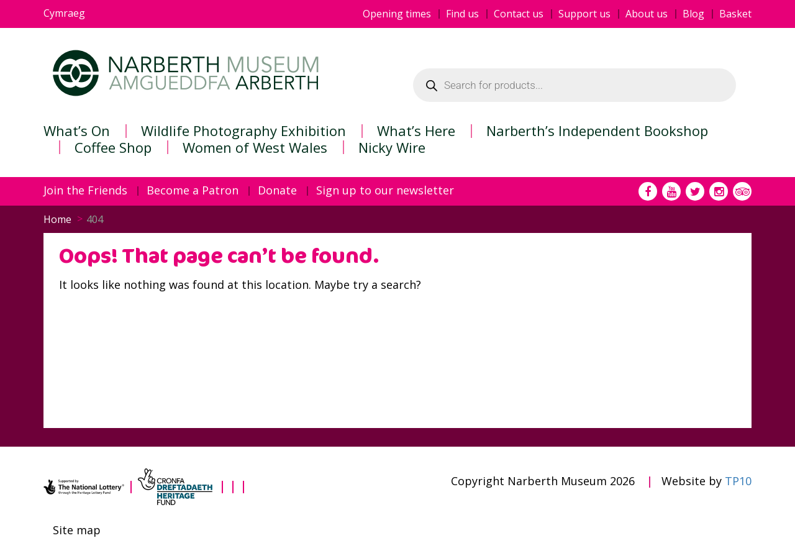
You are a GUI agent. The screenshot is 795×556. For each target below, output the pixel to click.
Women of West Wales (255, 147)
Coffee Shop (113, 147)
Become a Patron (192, 191)
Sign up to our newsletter (385, 191)
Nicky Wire (391, 147)
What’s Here (416, 130)
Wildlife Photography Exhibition (243, 130)
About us (646, 14)
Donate (277, 191)
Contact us (518, 14)
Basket (735, 14)
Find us (462, 14)
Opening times (397, 14)
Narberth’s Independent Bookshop (597, 130)
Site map (77, 530)
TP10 (738, 480)
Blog (693, 14)
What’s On (76, 130)
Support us (584, 14)
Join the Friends (85, 191)
